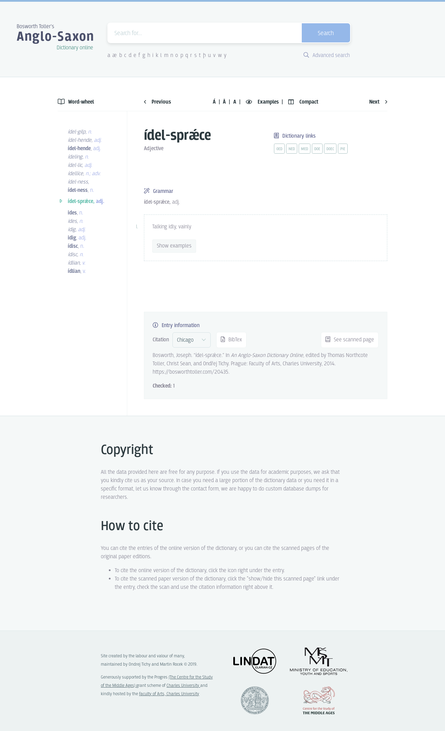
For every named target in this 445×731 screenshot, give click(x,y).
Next (378, 102)
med (304, 149)
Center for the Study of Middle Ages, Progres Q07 (319, 700)
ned (292, 149)
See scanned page (349, 339)
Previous (157, 102)
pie (342, 149)
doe (317, 149)
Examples (263, 102)
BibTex (231, 339)
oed (279, 149)
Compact (303, 102)
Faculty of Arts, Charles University (169, 694)
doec (330, 149)
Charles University (183, 686)
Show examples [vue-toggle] (174, 246)
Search (326, 34)
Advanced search (327, 55)
